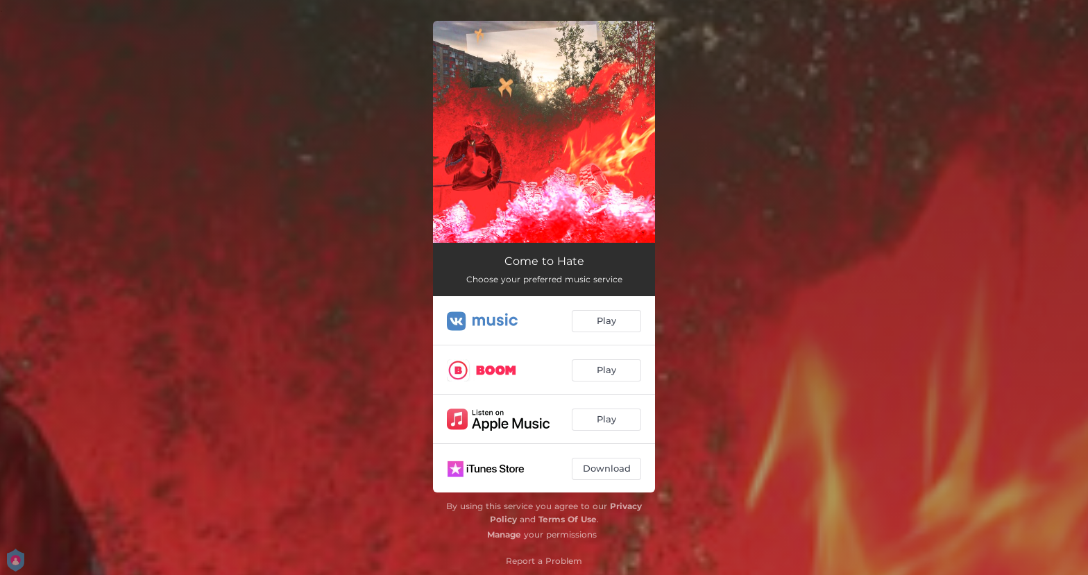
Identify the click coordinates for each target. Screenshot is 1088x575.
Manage (504, 534)
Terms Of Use (567, 519)
